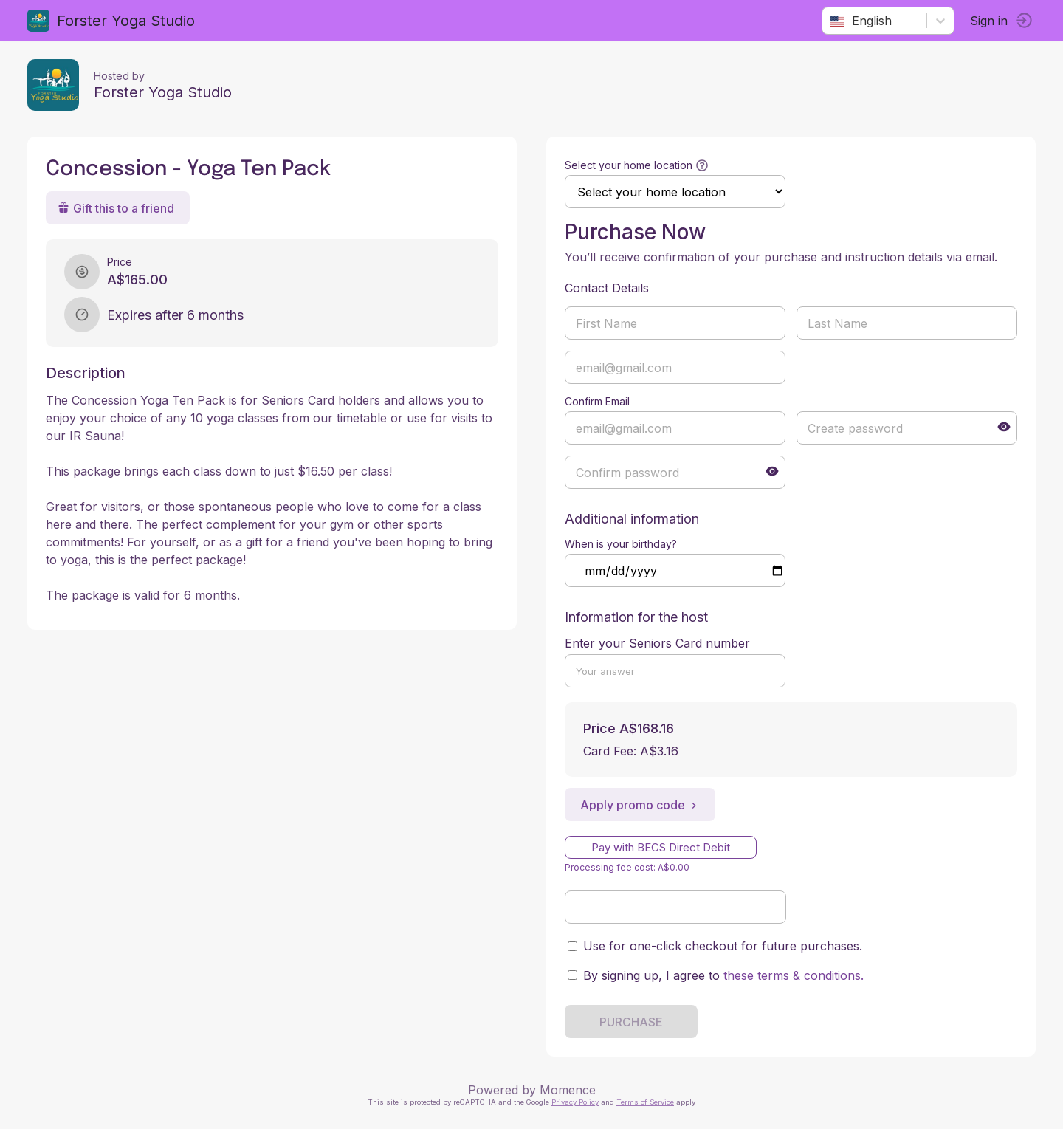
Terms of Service (645, 1102)
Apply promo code (640, 804)
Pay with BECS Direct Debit (660, 847)
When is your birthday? (621, 544)
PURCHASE (631, 1022)
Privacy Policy (575, 1102)
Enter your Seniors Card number (657, 643)
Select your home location (628, 165)
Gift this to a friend (118, 208)
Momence (568, 1089)
